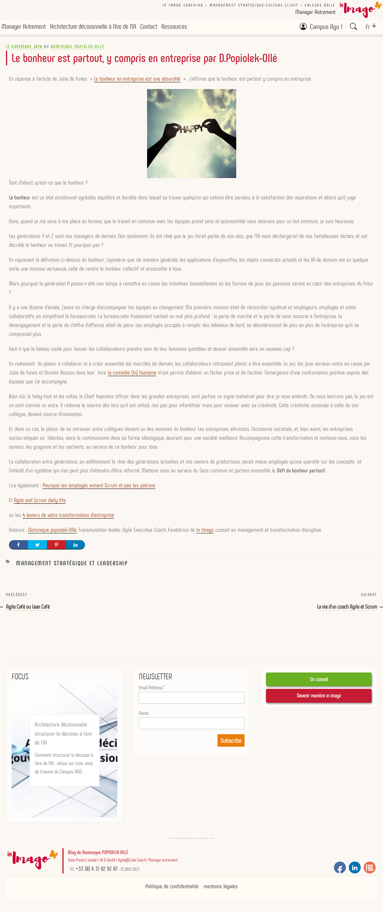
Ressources (174, 27)
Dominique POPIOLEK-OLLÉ (77, 49)
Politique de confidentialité (171, 888)
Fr (368, 27)
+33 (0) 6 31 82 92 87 (97, 871)
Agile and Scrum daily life (40, 503)
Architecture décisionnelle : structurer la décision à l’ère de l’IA (63, 736)
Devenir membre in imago (319, 698)
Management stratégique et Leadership (71, 566)
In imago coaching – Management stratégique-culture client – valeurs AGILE (249, 5)
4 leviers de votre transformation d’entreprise (68, 517)
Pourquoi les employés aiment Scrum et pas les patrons (98, 488)
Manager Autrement (23, 27)
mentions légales (221, 888)
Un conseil (319, 682)
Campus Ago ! (326, 27)
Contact (148, 27)
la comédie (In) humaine (132, 375)
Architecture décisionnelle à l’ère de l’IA (93, 27)
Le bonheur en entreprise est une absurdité (137, 81)
